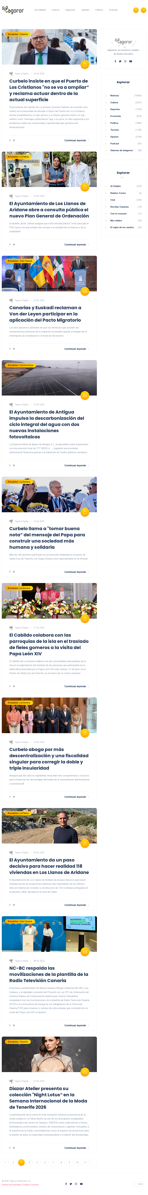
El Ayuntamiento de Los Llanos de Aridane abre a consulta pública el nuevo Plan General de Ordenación (49, 209)
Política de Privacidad (11, 1185)
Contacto (35, 1185)
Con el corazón (118, 213)
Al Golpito (115, 186)
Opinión (85, 9)
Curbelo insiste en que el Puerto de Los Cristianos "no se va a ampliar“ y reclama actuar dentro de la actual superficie (49, 90)
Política (99, 9)
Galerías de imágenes (121, 150)
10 (77, 1162)
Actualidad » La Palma (18, 157)
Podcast (113, 9)
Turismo (114, 130)
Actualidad (40, 9)
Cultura (55, 9)
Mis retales (116, 220)
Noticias (114, 95)
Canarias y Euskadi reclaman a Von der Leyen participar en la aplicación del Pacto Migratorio (45, 314)
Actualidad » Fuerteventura (20, 365)
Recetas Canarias (119, 207)
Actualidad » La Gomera (19, 482)
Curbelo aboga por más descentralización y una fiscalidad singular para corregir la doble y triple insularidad (49, 758)
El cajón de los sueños (122, 227)
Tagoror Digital (18, 73)
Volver (139, 1184)
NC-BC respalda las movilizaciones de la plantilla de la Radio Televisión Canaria (48, 974)
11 (85, 1162)
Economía (115, 116)
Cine (112, 200)
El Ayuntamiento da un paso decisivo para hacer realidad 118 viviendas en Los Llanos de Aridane (49, 866)
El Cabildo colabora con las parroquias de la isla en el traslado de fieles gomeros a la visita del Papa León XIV (49, 644)
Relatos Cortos (118, 193)
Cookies (25, 1185)
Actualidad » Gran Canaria (20, 261)
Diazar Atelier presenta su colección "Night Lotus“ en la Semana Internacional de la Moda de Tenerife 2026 (48, 1098)
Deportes (70, 9)
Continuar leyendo (76, 140)
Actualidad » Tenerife (18, 34)
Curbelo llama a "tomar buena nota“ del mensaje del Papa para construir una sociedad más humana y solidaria (47, 538)
